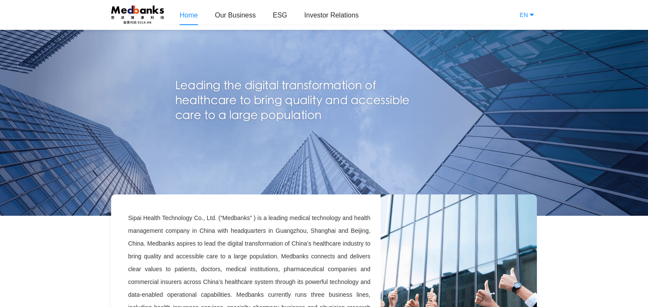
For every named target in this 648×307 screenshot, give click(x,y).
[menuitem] (188, 15)
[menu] (341, 15)
